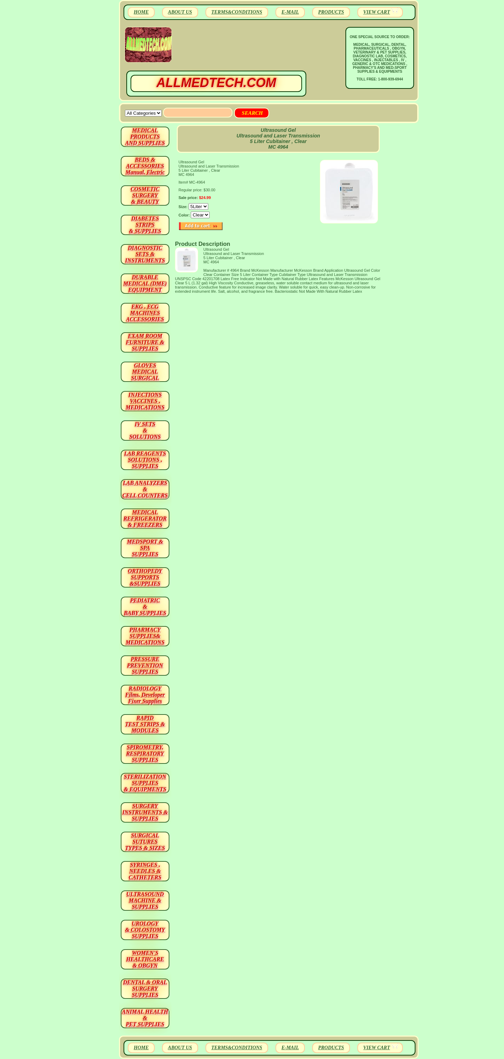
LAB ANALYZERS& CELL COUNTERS (145, 489)
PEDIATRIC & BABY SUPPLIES (145, 606)
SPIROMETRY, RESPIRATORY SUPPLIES (145, 753)
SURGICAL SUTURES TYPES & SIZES (145, 841)
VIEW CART (376, 12)
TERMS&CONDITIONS (236, 12)
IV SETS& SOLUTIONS (145, 430)
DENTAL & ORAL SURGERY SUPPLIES (145, 988)
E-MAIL (290, 12)
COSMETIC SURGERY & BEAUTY (145, 195)
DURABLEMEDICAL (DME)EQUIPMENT (145, 283)
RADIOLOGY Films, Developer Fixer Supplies (145, 694)
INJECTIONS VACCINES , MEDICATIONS (145, 401)
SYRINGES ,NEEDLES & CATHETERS (145, 871)
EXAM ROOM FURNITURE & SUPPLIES (145, 342)
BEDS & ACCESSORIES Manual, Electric (144, 166)
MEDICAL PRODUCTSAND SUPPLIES (145, 136)
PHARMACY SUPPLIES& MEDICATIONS (145, 636)
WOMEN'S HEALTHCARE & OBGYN (145, 959)
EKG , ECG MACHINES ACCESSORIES (145, 313)
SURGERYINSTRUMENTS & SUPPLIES (145, 812)
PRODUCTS (331, 12)
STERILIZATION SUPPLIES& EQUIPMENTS (145, 783)
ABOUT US (180, 12)
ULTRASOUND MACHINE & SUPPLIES (145, 900)
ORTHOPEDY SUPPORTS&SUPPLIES (145, 577)
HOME (141, 12)
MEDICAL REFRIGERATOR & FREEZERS (145, 518)
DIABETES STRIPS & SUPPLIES (145, 224)
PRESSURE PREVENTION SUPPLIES (145, 665)
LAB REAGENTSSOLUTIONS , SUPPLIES (145, 459)
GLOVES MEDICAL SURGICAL (145, 371)
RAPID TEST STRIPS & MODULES (145, 724)
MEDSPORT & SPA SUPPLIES (145, 548)
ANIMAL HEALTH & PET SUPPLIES (145, 1018)
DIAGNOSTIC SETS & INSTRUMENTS (145, 254)
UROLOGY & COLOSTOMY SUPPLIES (145, 930)
